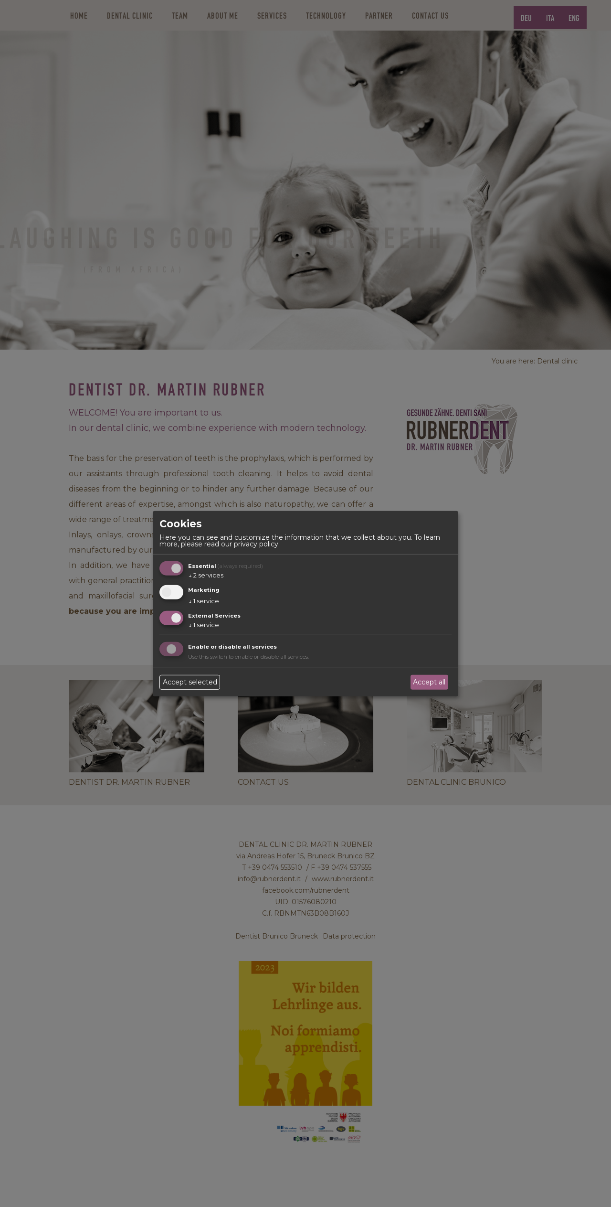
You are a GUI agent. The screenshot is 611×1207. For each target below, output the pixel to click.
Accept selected (190, 682)
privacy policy (256, 544)
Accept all (429, 682)
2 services (205, 575)
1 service (203, 601)
